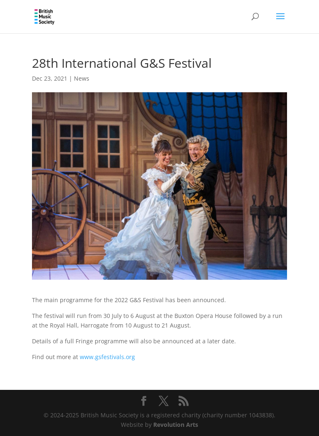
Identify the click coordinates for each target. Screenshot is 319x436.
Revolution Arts (175, 425)
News (81, 78)
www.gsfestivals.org (107, 357)
